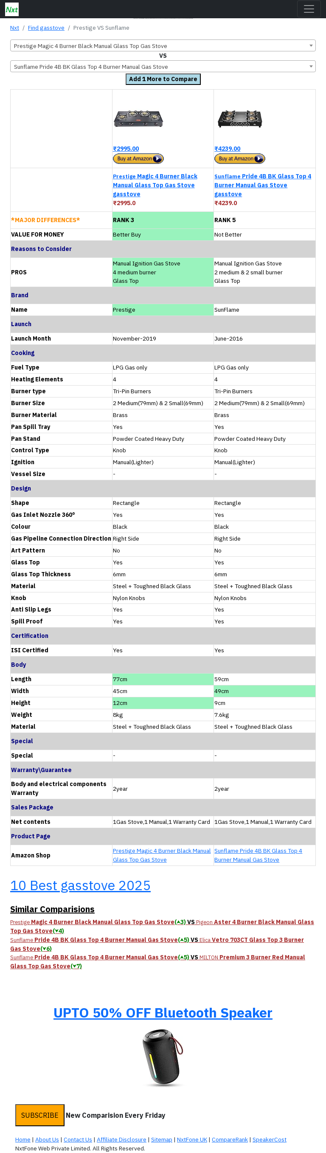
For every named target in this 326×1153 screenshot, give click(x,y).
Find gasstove (46, 27)
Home (23, 1139)
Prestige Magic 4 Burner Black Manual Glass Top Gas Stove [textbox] (90, 46)
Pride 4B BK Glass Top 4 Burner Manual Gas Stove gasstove (262, 185)
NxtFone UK (192, 1139)
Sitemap (161, 1139)
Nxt (14, 27)
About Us (47, 1139)
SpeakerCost (270, 1139)
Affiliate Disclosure (121, 1139)
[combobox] (163, 45)
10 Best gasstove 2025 (80, 885)
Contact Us (78, 1139)
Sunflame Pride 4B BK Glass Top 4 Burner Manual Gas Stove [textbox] (91, 66)
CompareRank (230, 1139)
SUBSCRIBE (40, 1115)
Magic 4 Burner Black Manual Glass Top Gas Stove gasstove (155, 185)
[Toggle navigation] (309, 8)
